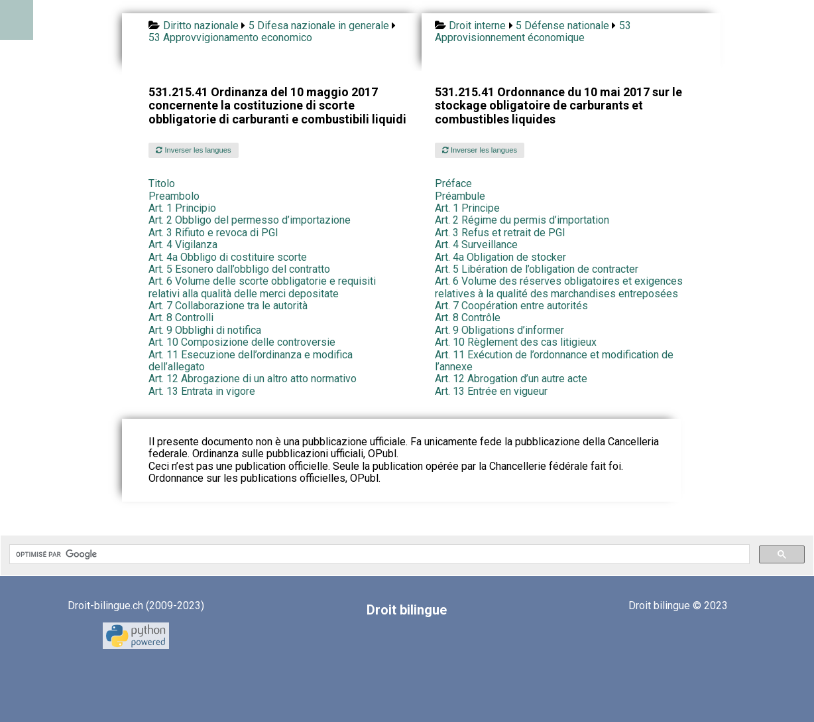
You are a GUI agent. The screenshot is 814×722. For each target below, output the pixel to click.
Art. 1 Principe (467, 208)
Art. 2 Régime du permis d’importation (522, 220)
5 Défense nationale (562, 25)
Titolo (161, 183)
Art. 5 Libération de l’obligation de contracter (536, 269)
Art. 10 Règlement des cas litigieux (516, 342)
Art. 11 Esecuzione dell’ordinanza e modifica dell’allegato (250, 360)
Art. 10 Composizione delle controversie (241, 342)
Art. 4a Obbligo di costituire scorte (227, 257)
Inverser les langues (193, 150)
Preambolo (174, 196)
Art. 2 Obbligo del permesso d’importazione (249, 220)
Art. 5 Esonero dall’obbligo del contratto (239, 269)
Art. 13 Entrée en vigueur (491, 391)
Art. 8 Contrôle (467, 317)
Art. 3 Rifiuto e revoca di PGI (213, 232)
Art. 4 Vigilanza (182, 244)
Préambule (460, 196)
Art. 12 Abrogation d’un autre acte (511, 378)
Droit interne (477, 25)
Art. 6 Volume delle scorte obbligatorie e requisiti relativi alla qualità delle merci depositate (262, 287)
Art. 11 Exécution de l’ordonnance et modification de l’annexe (554, 360)
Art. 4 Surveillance (476, 244)
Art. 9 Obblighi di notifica (204, 330)
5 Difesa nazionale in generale (319, 25)
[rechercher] (378, 554)
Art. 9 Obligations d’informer (499, 330)
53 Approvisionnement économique (533, 31)
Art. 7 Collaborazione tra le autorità (228, 305)
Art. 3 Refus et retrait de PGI (500, 232)
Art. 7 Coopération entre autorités (511, 305)
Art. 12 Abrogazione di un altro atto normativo (252, 378)
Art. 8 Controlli (180, 317)
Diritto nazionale (201, 25)
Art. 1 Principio (182, 208)
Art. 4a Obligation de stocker (500, 257)
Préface (453, 183)
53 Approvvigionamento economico (230, 37)
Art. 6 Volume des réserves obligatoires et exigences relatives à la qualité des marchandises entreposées (559, 287)
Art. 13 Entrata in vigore (201, 391)
